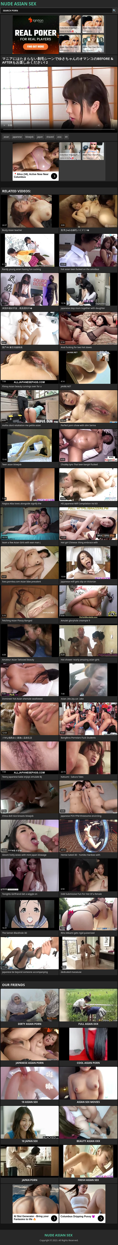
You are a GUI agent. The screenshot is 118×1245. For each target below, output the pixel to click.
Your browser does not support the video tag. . (59, 100)
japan (40, 136)
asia (59, 136)
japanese (17, 136)
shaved (50, 136)
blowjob (29, 136)
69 (66, 136)
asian (6, 136)
